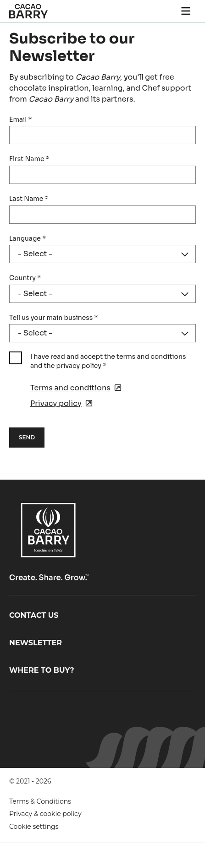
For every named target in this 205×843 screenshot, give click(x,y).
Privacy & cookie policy (45, 814)
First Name (29, 159)
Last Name (29, 199)
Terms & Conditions (40, 801)
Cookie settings (34, 826)
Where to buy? (41, 670)
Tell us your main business (53, 317)
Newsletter (35, 642)
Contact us (34, 615)
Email (20, 119)
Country (25, 278)
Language (27, 238)
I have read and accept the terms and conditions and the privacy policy (108, 361)
